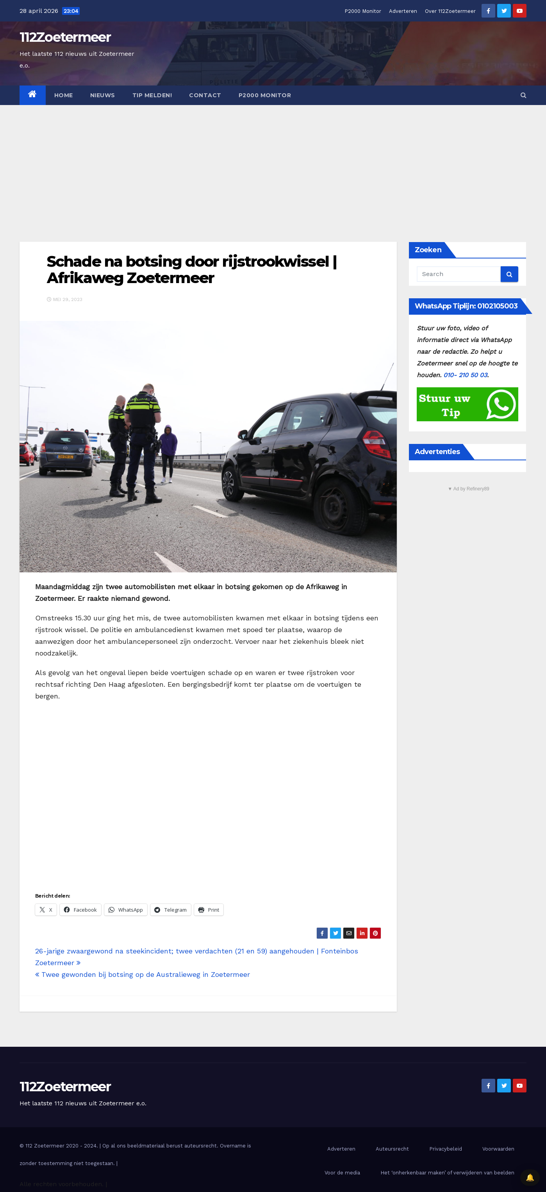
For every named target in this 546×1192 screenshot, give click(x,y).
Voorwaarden (498, 1149)
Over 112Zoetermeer (450, 11)
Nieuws (102, 95)
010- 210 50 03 (465, 375)
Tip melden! (152, 95)
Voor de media (342, 1173)
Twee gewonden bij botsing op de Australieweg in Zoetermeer (142, 974)
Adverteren (403, 11)
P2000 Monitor (362, 11)
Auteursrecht (392, 1149)
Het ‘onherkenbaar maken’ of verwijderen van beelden (447, 1173)
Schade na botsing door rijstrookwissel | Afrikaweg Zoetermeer (192, 269)
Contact (205, 95)
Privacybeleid (445, 1149)
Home (63, 95)
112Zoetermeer (65, 37)
